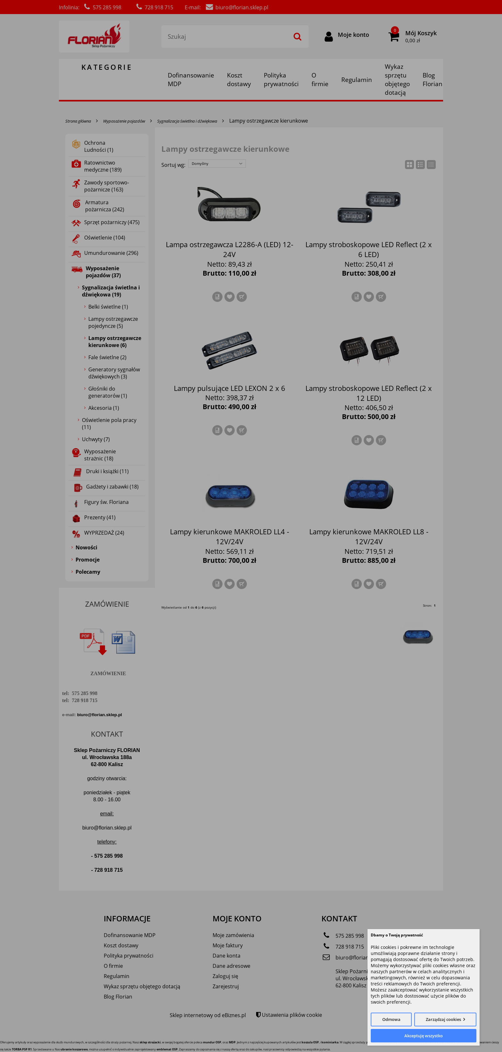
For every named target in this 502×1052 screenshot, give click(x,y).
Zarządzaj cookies (443, 1019)
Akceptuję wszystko (423, 1036)
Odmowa (391, 1019)
